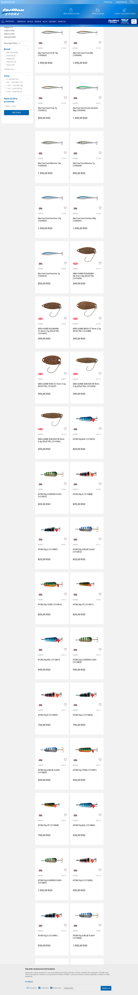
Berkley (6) (11, 86)
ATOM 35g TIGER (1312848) (84, 682)
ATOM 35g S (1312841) (117, 628)
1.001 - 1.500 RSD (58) (15, 112)
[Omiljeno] (132, 2)
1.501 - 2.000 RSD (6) (14, 115)
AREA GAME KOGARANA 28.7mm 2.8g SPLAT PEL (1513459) (48, 246)
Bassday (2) (11, 82)
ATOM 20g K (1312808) (117, 353)
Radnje (51, 889)
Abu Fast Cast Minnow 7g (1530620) (118, 135)
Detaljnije (29, 982)
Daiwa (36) (11, 92)
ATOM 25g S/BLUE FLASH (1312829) (118, 519)
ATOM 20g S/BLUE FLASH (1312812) (83, 409)
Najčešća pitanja (55, 885)
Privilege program (55, 897)
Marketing (57, 988)
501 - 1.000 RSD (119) (15, 109)
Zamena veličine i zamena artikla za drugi (110, 904)
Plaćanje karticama (100, 889)
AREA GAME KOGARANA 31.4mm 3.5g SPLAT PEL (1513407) (83, 246)
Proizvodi (18, 29)
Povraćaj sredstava (100, 900)
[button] (134, 21)
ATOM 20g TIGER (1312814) (119, 408)
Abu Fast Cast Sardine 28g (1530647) (83, 190)
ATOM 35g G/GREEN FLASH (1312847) (49, 629)
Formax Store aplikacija (58, 904)
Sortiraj (113, 35)
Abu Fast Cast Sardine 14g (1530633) (49, 190)
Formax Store (8, 29)
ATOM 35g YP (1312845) (117, 682)
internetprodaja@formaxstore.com (90, 835)
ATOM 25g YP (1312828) (82, 573)
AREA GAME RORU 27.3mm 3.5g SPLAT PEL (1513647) (52, 300)
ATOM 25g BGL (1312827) (83, 463)
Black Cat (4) (11, 89)
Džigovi (8, 54)
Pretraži (16, 139)
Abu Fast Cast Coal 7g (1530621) (116, 80)
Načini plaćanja (98, 885)
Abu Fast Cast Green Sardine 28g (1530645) (50, 135)
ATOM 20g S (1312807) (48, 408)
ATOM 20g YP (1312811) (48, 463)
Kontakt (51, 881)
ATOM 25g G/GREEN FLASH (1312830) (118, 464)
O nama (51, 870)
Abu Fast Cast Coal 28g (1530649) (82, 80)
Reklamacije (97, 897)
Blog (50, 893)
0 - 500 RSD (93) (12, 106)
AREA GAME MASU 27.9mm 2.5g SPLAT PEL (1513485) (119, 245)
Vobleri (9, 57)
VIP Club (51, 900)
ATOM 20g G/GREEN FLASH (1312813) (84, 354)
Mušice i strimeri (12, 45)
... (86, 708)
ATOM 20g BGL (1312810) (49, 353)
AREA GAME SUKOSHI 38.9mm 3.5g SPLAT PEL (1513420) (85, 300)
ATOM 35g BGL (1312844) (118, 573)
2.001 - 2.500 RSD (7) (14, 118)
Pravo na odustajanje (101, 893)
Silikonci (9, 61)
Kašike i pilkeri (11, 51)
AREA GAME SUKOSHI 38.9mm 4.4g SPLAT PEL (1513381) (120, 300)
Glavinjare (10, 64)
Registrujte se (121, 2)
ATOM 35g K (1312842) (82, 628)
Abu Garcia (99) (12, 79)
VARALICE (27, 29)
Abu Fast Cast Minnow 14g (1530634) (83, 135)
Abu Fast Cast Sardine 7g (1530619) (118, 190)
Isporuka (96, 881)
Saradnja (52, 878)
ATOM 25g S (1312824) (82, 518)
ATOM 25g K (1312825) (48, 518)
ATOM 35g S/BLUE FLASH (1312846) (49, 683)
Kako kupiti (97, 878)
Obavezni (33, 988)
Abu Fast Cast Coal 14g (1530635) (48, 80)
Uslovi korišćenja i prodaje (103, 870)
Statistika (45, 988)
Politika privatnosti (100, 874)
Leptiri (8, 48)
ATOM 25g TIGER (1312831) (50, 573)
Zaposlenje (53, 874)
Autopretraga (101, 35)
